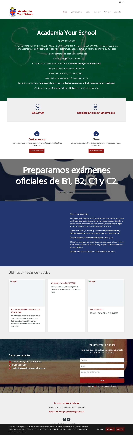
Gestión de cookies (72, 423)
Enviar (102, 380)
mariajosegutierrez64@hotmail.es (71, 412)
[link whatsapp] (123, 2)
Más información (37, 150)
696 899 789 (20, 365)
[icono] (36, 133)
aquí (95, 386)
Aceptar (120, 429)
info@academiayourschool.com (31, 368)
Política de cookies (59, 423)
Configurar (99, 429)
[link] (21, 12)
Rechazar (110, 429)
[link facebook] (120, 2)
